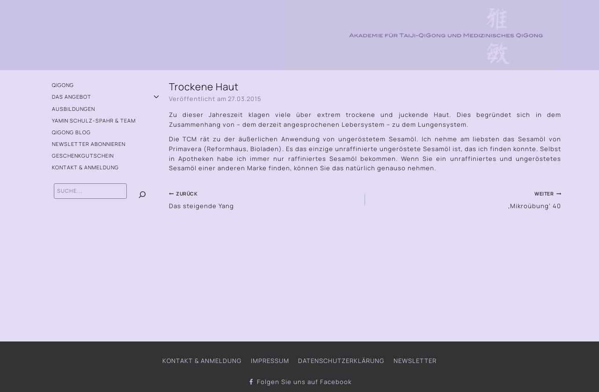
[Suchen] (142, 195)
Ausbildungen (73, 108)
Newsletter (415, 360)
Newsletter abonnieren (88, 143)
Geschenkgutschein (83, 155)
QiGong (63, 84)
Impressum (270, 360)
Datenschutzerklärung (341, 360)
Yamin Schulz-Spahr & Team (94, 120)
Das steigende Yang (264, 199)
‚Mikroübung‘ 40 (466, 199)
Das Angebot (71, 96)
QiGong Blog (71, 132)
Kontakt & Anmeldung (85, 167)
